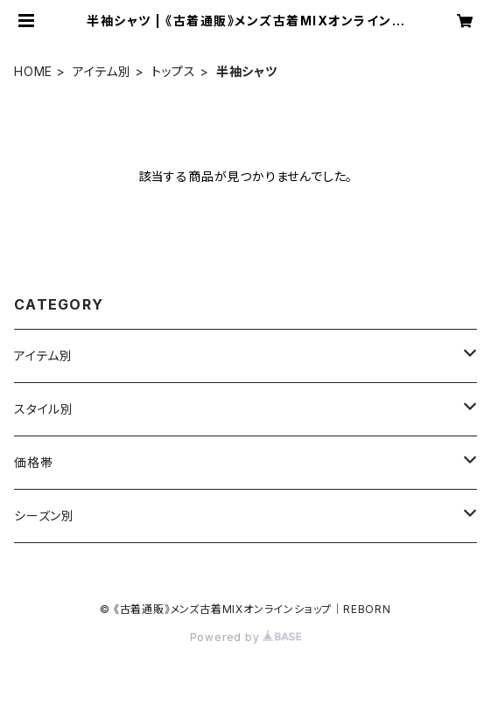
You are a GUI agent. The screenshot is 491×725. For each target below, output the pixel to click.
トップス (173, 71)
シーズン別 (44, 515)
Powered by (246, 637)
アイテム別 (102, 71)
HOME (33, 71)
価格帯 (33, 462)
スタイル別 (44, 408)
